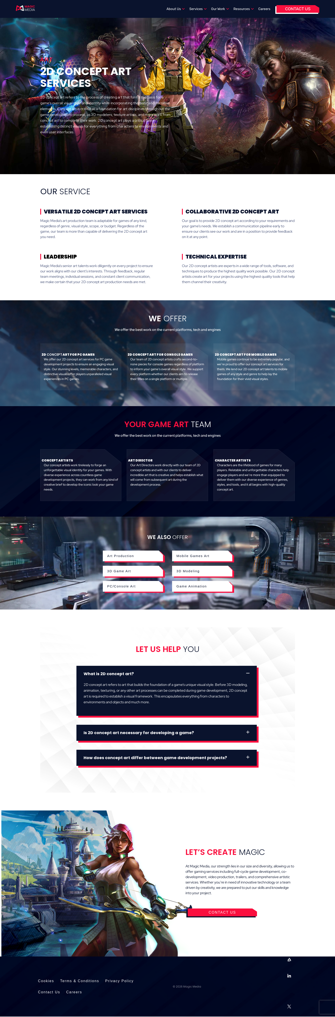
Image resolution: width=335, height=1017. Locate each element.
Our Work (220, 9)
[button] (166, 674)
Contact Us (298, 8)
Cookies (46, 981)
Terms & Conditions (79, 981)
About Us (175, 9)
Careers (264, 9)
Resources (244, 9)
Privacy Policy (119, 981)
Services (198, 9)
